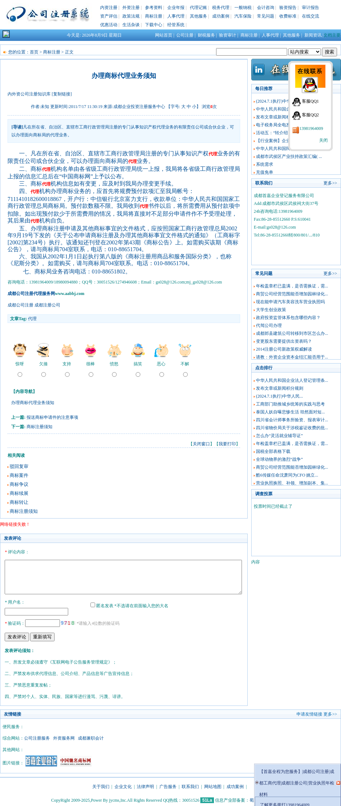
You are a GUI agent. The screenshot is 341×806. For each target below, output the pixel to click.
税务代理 (220, 7)
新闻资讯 (313, 35)
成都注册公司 (47, 305)
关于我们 (100, 785)
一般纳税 (243, 7)
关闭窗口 (201, 443)
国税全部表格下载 (273, 451)
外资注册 (131, 7)
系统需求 (264, 164)
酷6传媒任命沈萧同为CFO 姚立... (287, 475)
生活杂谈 (131, 24)
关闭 (323, 140)
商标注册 (153, 16)
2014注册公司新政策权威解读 (284, 349)
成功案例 (220, 16)
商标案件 (19, 475)
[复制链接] (62, 94)
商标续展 (19, 493)
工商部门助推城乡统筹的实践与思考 (290, 404)
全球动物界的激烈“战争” (279, 459)
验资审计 (227, 35)
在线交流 (310, 16)
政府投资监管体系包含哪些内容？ (288, 317)
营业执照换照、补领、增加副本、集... (292, 483)
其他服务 (198, 16)
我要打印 (227, 443)
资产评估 (108, 16)
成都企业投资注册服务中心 (139, 106)
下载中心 (153, 24)
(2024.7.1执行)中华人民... (279, 101)
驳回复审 (19, 466)
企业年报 (175, 7)
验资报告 (287, 7)
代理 (32, 318)
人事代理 (175, 16)
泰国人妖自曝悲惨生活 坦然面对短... (290, 411)
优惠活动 (108, 24)
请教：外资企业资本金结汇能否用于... (292, 357)
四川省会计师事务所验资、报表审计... (292, 419)
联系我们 (190, 785)
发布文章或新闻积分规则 (279, 117)
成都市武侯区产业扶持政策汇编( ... (289, 156)
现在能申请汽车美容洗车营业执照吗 (290, 301)
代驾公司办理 (269, 325)
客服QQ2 (310, 114)
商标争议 (19, 484)
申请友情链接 (309, 713)
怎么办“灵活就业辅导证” (279, 435)
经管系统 (175, 24)
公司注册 (184, 35)
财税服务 (206, 35)
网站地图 (212, 785)
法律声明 (145, 785)
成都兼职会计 (91, 737)
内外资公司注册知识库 (29, 94)
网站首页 (163, 35)
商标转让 (19, 502)
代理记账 (198, 7)
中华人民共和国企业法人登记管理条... (292, 380)
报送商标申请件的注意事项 (52, 417)
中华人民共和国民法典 (277, 148)
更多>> (330, 183)
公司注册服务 (37, 737)
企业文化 (123, 785)
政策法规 (131, 16)
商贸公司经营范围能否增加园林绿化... (292, 293)
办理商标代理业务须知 (32, 402)
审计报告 (310, 7)
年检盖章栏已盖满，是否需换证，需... (292, 286)
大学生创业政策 (271, 309)
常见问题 (265, 16)
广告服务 (168, 785)
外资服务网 (64, 737)
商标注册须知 (39, 426)
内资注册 (108, 7)
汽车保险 (243, 16)
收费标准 (287, 16)
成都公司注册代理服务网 (31, 293)
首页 (34, 52)
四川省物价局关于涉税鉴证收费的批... (292, 427)
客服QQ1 (310, 101)
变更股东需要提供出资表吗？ (284, 341)
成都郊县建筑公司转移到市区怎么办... (292, 333)
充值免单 (264, 172)
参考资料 (153, 7)
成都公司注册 (20, 305)
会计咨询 (265, 7)
